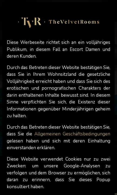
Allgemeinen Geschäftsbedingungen (72, 134)
